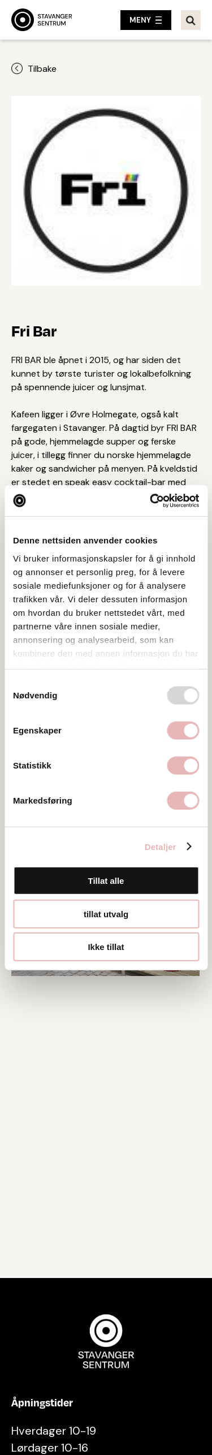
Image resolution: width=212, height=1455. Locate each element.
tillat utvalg (106, 913)
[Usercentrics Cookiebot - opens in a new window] (151, 500)
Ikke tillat (106, 947)
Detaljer (160, 846)
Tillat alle (106, 881)
